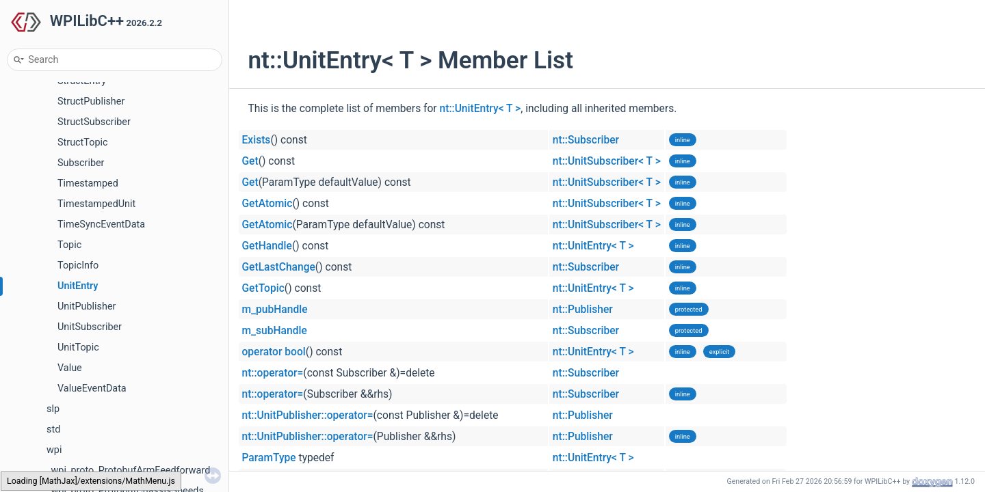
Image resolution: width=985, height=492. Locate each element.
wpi (54, 450)
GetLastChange (278, 267)
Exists (256, 140)
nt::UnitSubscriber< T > (607, 161)
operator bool (274, 352)
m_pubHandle (275, 309)
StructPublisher (90, 101)
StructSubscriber (94, 122)
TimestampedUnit (96, 204)
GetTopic (263, 288)
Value (69, 368)
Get (250, 161)
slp (53, 409)
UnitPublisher (86, 306)
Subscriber (80, 163)
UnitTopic (78, 347)
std (53, 429)
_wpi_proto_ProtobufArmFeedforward (128, 470)
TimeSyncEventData (101, 224)
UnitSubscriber (89, 327)
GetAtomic (267, 203)
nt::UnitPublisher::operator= (307, 415)
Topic (69, 245)
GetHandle (267, 246)
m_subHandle (274, 331)
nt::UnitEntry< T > (480, 108)
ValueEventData (92, 388)
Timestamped (87, 183)
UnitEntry (77, 286)
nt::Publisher (583, 309)
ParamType (269, 458)
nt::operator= (273, 373)
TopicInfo (77, 265)
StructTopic (82, 142)
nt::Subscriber (586, 140)
